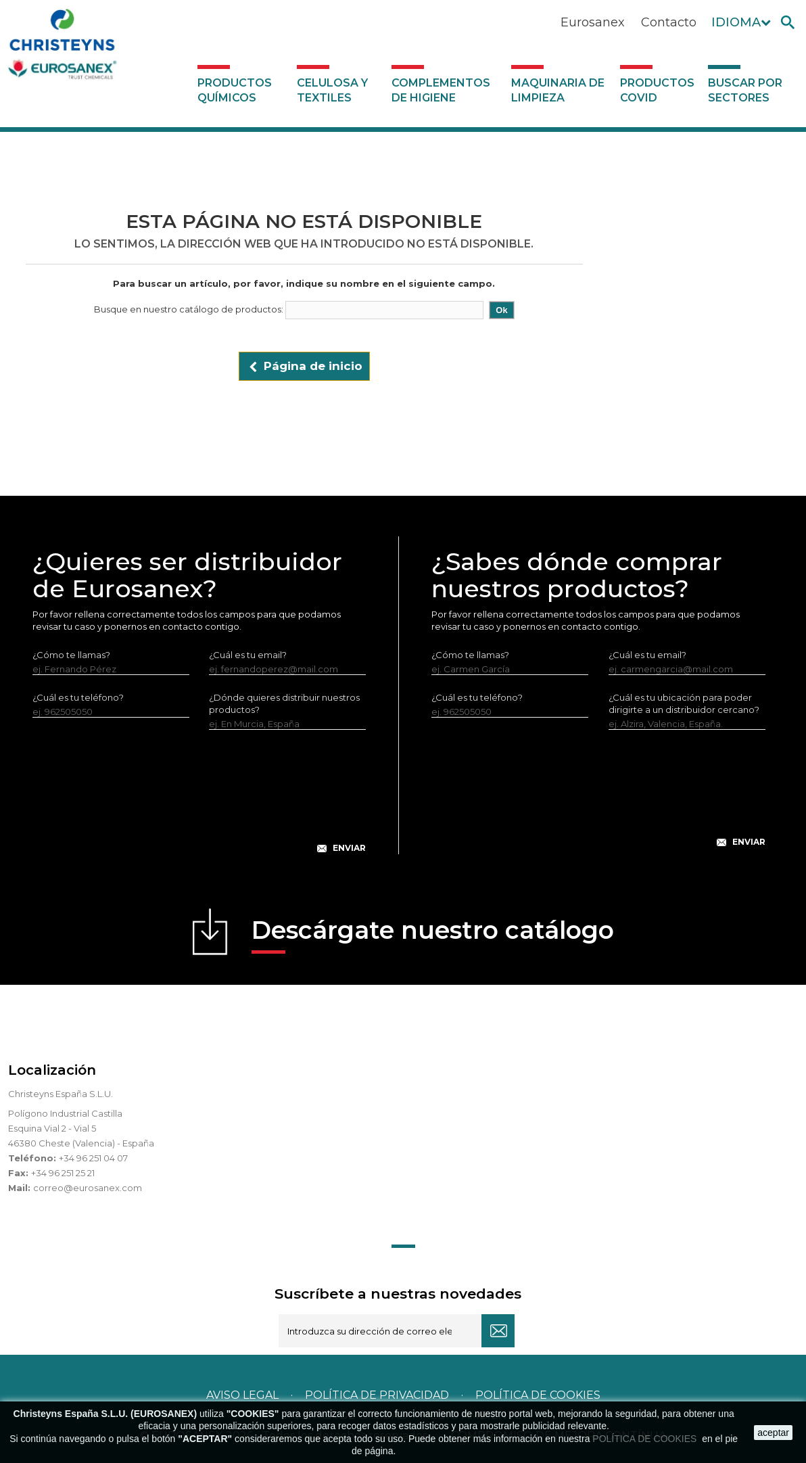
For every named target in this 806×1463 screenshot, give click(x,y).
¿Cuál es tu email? (248, 654)
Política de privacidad (377, 1395)
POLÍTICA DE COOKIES (645, 1438)
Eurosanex (593, 22)
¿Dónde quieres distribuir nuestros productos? (284, 703)
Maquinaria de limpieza (557, 90)
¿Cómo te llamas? (71, 654)
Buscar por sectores (745, 90)
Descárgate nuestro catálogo (433, 934)
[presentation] (199, 802)
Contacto (668, 22)
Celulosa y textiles (332, 90)
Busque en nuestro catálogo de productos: (188, 309)
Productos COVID (657, 90)
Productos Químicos (234, 90)
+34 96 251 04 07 (93, 1158)
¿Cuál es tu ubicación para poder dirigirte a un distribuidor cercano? (684, 703)
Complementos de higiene (441, 90)
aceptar (773, 1432)
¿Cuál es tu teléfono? (78, 697)
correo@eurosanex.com (87, 1187)
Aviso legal (242, 1395)
